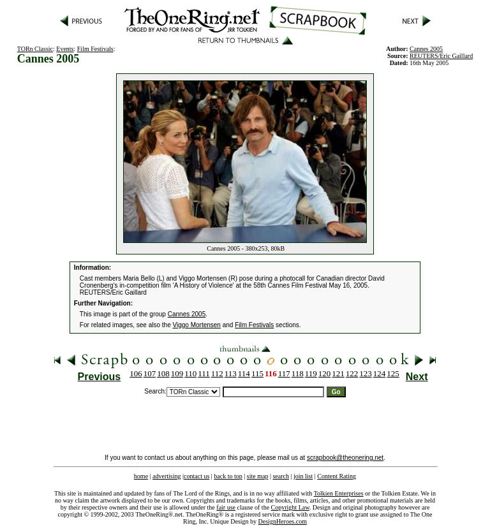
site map (258, 476)
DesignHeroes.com (282, 521)
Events (64, 48)
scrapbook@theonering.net (345, 457)
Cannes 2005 (187, 314)
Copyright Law (290, 507)
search (280, 476)
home (141, 476)
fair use (225, 507)
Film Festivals (95, 48)
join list (303, 476)
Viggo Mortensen (197, 324)
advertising (166, 476)
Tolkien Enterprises (339, 493)
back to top (228, 476)
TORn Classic (35, 48)
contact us (196, 476)
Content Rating (336, 476)
